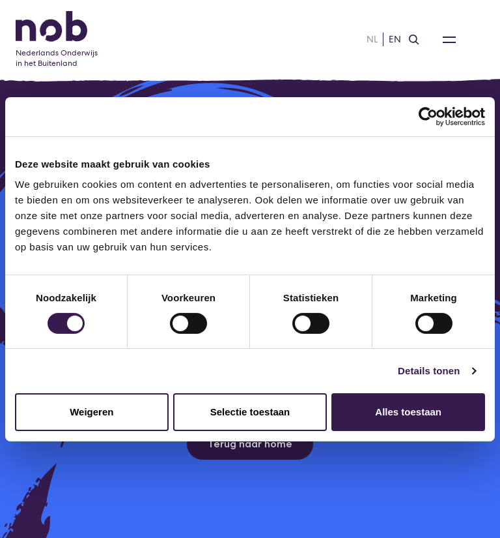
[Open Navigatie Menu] (449, 39)
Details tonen (429, 370)
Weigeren (91, 411)
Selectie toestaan (250, 411)
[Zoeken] (414, 40)
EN (395, 39)
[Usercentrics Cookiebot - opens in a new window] (428, 116)
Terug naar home (250, 444)
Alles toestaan (408, 411)
